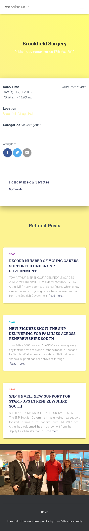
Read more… (56, 295)
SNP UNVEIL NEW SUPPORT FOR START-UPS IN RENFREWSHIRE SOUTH (39, 401)
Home (44, 512)
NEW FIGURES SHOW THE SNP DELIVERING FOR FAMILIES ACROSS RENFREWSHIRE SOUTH (42, 333)
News (12, 254)
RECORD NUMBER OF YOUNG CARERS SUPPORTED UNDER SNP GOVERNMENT (43, 265)
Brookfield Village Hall (18, 114)
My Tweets (15, 189)
